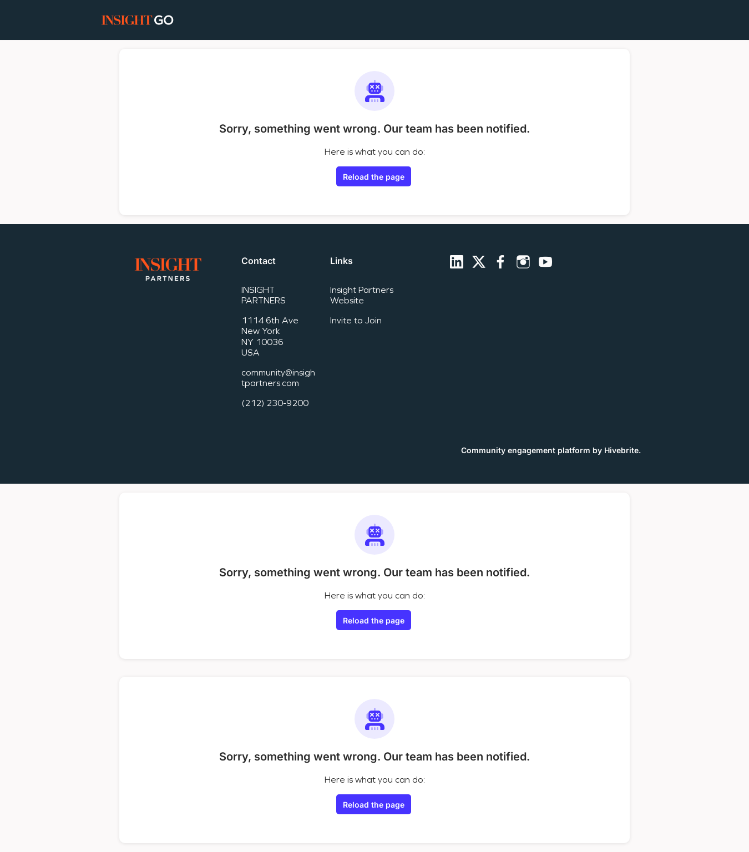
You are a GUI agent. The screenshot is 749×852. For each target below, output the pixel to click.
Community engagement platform (525, 450)
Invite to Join (356, 320)
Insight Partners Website (361, 295)
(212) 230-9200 (274, 403)
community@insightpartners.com (278, 378)
